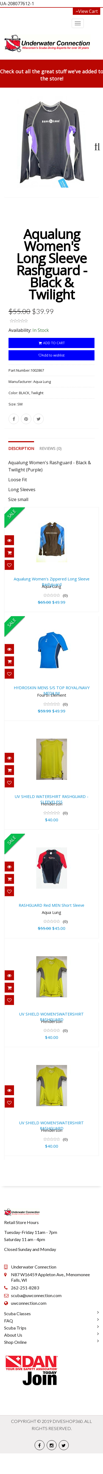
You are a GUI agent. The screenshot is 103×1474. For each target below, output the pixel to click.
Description (21, 469)
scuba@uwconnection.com (36, 1316)
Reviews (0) (50, 469)
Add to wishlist (51, 376)
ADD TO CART (51, 363)
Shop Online (15, 1362)
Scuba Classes (17, 1334)
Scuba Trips (15, 1348)
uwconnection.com (28, 1323)
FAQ (8, 1341)
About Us (13, 1355)
